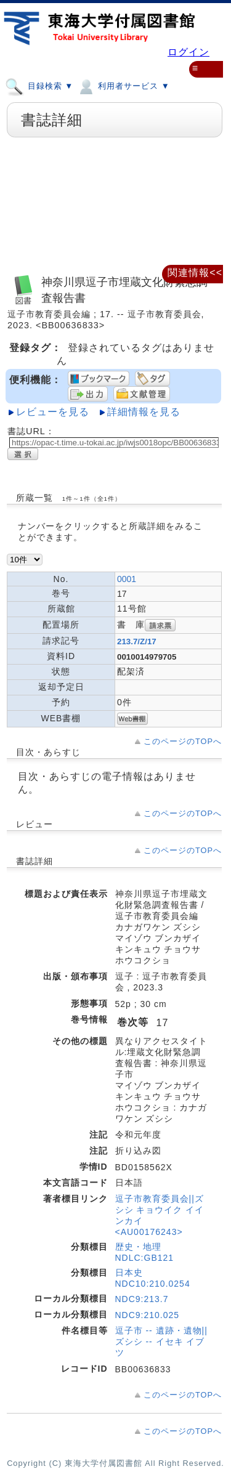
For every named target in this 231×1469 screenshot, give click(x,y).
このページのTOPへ (183, 741)
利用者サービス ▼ (122, 86)
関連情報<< (195, 272)
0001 (126, 579)
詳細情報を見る (143, 412)
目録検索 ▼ (39, 86)
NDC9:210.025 (147, 1315)
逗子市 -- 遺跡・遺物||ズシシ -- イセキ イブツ (161, 1341)
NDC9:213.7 (142, 1299)
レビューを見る (52, 412)
